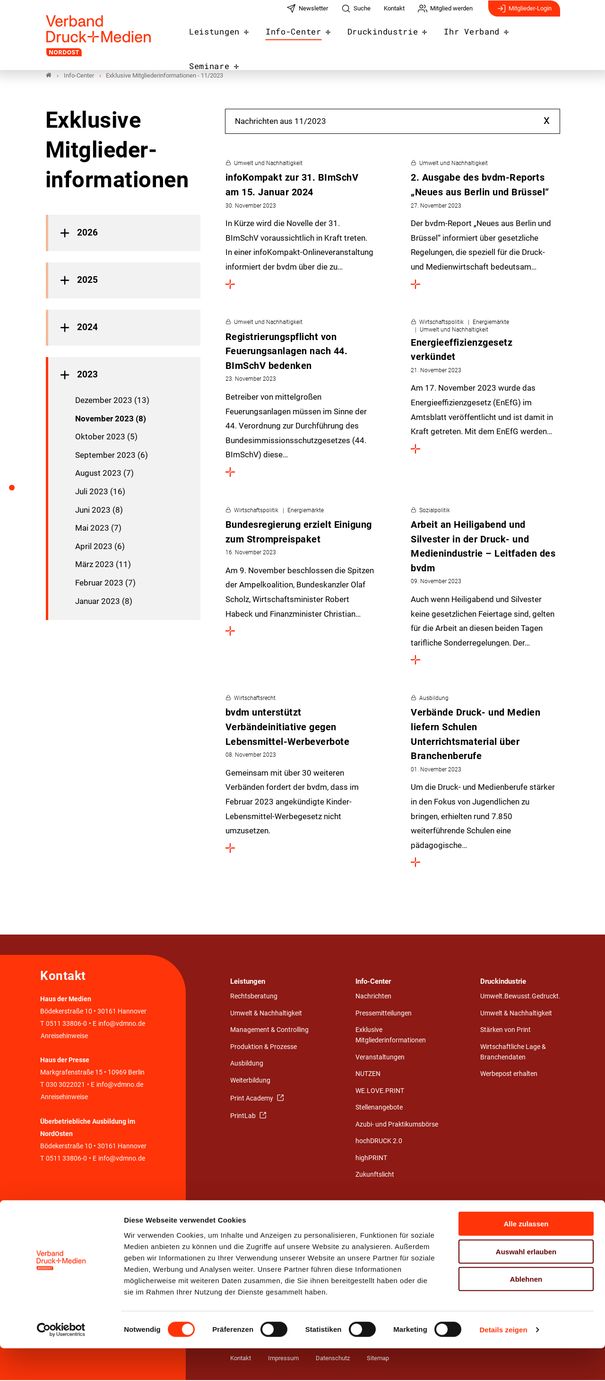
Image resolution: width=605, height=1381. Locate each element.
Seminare (532, 39)
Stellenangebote (379, 1108)
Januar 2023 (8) (103, 601)
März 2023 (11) (103, 565)
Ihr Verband (463, 39)
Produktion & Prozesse (263, 1048)
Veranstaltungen (380, 1058)
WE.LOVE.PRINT (379, 1092)
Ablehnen (526, 1312)
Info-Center (296, 39)
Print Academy (252, 1099)
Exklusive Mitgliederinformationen (390, 1036)
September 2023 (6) (111, 456)
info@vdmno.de (121, 1025)
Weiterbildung (250, 1081)
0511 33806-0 (66, 1025)
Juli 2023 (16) (100, 492)
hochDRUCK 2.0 (378, 1142)
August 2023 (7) (104, 474)
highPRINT (371, 1159)
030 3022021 (64, 1086)
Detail (434, 1225)
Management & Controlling (269, 1031)
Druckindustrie (380, 39)
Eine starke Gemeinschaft (267, 1225)
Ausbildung (246, 1064)
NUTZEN (367, 1075)
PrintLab (243, 1117)
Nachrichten (373, 997)
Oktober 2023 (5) (106, 437)
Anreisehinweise (64, 1037)
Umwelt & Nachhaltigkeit (266, 1014)
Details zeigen (503, 1362)
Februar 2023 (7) (105, 583)
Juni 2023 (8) (99, 510)
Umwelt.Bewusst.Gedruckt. (520, 997)
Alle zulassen (525, 1256)
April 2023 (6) (100, 547)
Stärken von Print (505, 1031)
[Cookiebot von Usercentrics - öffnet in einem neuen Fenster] (61, 1362)
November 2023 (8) (110, 419)
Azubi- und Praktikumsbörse (396, 1125)
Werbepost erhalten (508, 1075)
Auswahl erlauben (526, 1284)
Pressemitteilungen (383, 1014)
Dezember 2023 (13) (112, 401)
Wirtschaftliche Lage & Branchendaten (513, 1053)
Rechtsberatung (253, 997)
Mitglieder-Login (524, 13)
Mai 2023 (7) (98, 528)
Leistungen (222, 39)
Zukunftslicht (374, 1175)
